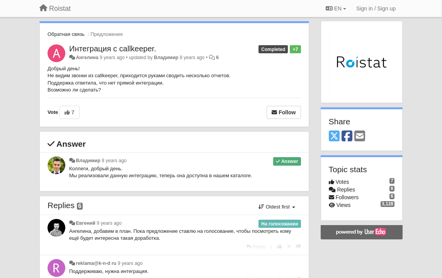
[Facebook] (347, 136)
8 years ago (114, 160)
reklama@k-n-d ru (96, 263)
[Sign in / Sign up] (376, 8)
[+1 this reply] (279, 246)
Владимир (166, 57)
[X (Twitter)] (334, 136)
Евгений (85, 223)
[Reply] (255, 246)
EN (336, 8)
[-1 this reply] (298, 246)
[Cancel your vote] (289, 246)
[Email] (359, 136)
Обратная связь (66, 34)
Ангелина (87, 57)
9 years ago (109, 223)
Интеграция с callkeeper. (112, 48)
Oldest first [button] (276, 207)
